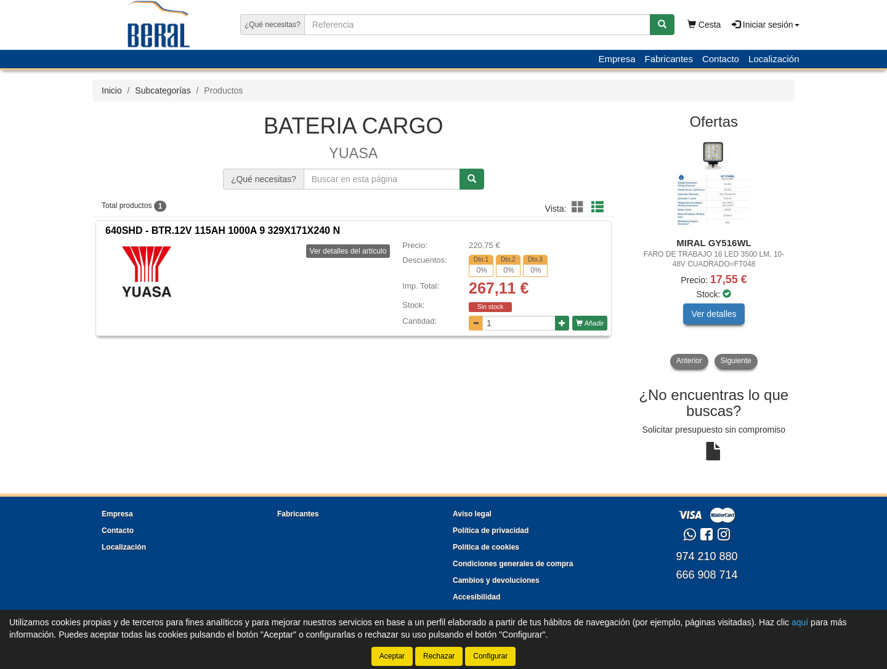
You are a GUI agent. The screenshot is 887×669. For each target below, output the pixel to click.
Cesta (704, 25)
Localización (774, 59)
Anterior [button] (689, 360)
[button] (579, 207)
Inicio (112, 90)
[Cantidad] (519, 323)
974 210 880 (706, 556)
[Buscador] (477, 24)
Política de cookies (486, 547)
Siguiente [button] (736, 360)
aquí (800, 622)
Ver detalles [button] (713, 314)
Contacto (720, 59)
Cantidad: (419, 321)
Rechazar (439, 656)
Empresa (616, 59)
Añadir (590, 323)
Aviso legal (472, 514)
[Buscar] (662, 24)
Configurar (490, 656)
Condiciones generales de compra (513, 563)
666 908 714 (706, 575)
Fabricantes (669, 59)
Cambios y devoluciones (496, 580)
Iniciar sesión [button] (766, 25)
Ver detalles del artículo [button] (348, 251)
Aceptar (392, 656)
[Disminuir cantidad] (476, 323)
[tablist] (714, 253)
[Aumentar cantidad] (562, 323)
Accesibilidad (476, 597)
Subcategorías (162, 90)
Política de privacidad (491, 530)
